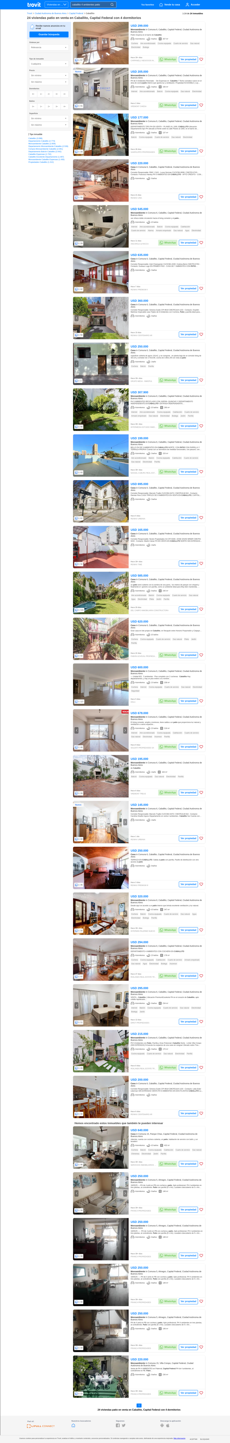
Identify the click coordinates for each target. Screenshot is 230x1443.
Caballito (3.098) (35, 138)
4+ (65, 94)
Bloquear (204, 1439)
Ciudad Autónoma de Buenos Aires (50, 13)
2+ (49, 94)
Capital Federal (76, 13)
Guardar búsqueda (49, 34)
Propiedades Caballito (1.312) (41, 162)
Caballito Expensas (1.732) (39, 154)
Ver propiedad (188, 59)
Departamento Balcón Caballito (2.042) (44, 151)
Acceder (195, 4)
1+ (41, 94)
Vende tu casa (172, 4)
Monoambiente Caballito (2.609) (42, 143)
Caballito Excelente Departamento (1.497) (46, 157)
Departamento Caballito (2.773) (41, 141)
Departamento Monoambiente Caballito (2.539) (48, 146)
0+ (33, 94)
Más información (179, 1438)
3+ (57, 94)
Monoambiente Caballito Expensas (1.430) (46, 159)
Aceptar (193, 1439)
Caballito (90, 13)
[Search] (112, 5)
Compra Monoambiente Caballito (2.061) (45, 149)
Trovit (29, 13)
